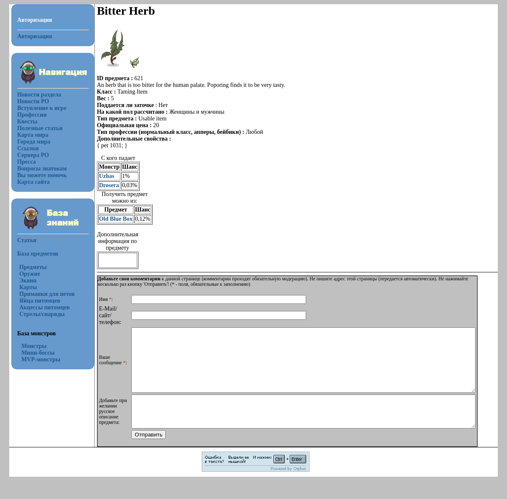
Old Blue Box (110, 219)
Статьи (21, 240)
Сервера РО (28, 155)
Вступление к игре (36, 108)
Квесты (22, 121)
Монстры (29, 346)
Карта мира (28, 135)
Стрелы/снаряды (37, 314)
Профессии (27, 115)
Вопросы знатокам (37, 168)
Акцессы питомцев (39, 307)
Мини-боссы (32, 353)
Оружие (24, 274)
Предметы (28, 267)
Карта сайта (28, 182)
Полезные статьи (34, 128)
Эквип (22, 280)
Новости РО (28, 101)
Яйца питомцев (34, 301)
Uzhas (101, 176)
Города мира (28, 141)
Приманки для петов (42, 294)
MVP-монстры (35, 359)
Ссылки (23, 148)
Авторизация (29, 36)
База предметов (32, 254)
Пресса (21, 162)
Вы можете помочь (37, 175)
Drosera (104, 185)
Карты (23, 287)
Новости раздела (34, 94)
